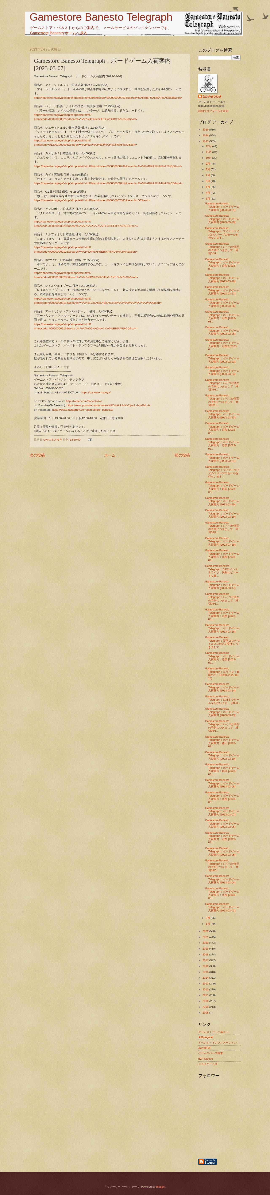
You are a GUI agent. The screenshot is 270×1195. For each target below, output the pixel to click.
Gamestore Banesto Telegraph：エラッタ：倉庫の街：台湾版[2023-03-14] (222, 673)
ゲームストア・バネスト (213, 1032)
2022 (205, 931)
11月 (209, 151)
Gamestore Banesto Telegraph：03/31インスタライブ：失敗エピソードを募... (221, 570)
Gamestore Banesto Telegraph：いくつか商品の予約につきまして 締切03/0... (222, 865)
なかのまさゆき (212, 96)
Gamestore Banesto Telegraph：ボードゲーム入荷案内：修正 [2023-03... (222, 741)
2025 (205, 129)
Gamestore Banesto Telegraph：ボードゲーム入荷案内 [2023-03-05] (222, 851)
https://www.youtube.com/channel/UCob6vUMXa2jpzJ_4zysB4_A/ (108, 405)
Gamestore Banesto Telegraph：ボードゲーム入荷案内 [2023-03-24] (222, 371)
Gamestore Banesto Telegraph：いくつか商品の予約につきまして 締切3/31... (222, 248)
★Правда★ (205, 1037)
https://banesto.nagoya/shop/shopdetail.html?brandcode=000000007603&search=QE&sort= (92, 200)
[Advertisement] (242, 1135)
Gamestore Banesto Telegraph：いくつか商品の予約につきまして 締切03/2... (222, 527)
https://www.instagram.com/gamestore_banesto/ (82, 409)
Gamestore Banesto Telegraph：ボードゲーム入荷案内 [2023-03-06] (222, 823)
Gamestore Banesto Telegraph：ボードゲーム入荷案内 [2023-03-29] (222, 219)
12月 (209, 146)
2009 (205, 1006)
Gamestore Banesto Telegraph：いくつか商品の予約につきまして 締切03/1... (222, 598)
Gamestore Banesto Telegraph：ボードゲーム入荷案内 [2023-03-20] (222, 501)
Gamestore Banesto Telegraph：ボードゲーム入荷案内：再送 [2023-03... (222, 487)
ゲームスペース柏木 (210, 1053)
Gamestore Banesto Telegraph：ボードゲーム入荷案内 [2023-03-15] (222, 628)
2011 (205, 995)
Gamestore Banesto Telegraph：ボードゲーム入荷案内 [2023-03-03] (222, 907)
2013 (205, 983)
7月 (208, 175)
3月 (208, 198)
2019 (205, 948)
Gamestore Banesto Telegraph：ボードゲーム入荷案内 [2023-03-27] (222, 290)
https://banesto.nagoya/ (96, 392)
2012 (205, 989)
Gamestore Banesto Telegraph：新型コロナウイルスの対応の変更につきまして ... (222, 642)
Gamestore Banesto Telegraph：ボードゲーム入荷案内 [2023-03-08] (222, 783)
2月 (208, 917)
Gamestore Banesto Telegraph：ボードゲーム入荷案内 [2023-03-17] (222, 585)
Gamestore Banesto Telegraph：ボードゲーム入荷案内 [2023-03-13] (222, 712)
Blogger (160, 1186)
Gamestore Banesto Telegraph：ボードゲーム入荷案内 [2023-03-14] (222, 687)
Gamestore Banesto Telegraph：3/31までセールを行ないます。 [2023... (222, 700)
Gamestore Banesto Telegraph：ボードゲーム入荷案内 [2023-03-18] (222, 541)
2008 (205, 1012)
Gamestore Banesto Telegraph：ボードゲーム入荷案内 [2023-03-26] (222, 303)
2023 (205, 141)
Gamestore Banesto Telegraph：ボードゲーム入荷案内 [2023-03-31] (222, 207)
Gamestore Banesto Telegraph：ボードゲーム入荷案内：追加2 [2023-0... (222, 344)
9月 (208, 163)
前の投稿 (182, 455)
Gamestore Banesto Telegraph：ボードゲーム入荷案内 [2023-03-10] (222, 755)
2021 (205, 937)
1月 (208, 923)
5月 (208, 186)
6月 (208, 181)
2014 (205, 977)
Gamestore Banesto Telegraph (101, 17)
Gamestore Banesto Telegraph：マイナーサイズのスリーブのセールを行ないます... (222, 232)
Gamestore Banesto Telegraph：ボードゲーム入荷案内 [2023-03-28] (222, 278)
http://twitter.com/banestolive (84, 401)
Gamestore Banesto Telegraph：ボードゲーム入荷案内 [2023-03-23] (222, 358)
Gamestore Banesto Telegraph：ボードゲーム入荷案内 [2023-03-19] (222, 513)
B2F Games (205, 1058)
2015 (205, 972)
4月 (208, 192)
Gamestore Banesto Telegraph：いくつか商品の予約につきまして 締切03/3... (222, 384)
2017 (205, 960)
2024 (205, 135)
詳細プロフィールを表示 (213, 111)
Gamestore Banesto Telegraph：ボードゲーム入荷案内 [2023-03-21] (222, 457)
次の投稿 (37, 455)
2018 (205, 954)
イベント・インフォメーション (217, 1042)
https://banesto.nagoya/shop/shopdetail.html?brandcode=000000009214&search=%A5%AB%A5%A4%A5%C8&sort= (108, 183)
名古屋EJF (204, 1048)
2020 (205, 942)
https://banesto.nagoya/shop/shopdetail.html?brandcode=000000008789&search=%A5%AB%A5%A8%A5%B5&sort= (108, 166)
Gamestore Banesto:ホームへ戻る (59, 33)
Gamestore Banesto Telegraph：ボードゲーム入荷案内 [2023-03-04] (222, 879)
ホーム (109, 455)
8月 (208, 169)
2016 (205, 966)
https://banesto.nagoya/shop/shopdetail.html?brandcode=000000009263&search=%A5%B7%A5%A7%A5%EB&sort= (108, 97)
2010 (205, 1001)
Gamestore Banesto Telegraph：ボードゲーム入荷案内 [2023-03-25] (222, 330)
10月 (209, 157)
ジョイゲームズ (207, 1064)
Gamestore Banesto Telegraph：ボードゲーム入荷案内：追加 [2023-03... (222, 264)
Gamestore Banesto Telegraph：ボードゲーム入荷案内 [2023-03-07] (222, 811)
